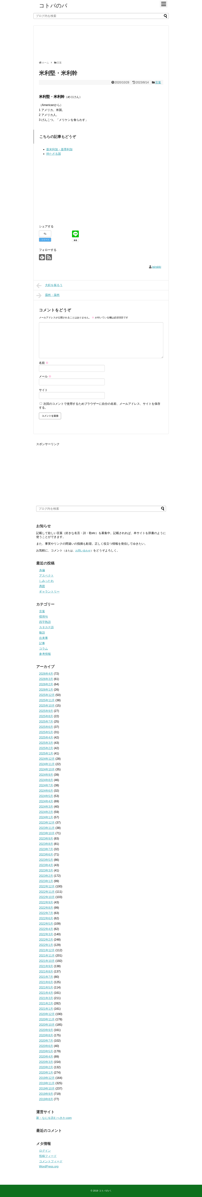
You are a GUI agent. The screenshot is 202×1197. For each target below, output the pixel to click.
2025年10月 (47, 705)
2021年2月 (46, 1003)
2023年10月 (47, 833)
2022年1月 (46, 944)
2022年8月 (46, 907)
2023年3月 (46, 870)
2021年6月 (46, 982)
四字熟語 (45, 622)
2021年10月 (47, 960)
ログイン (45, 1150)
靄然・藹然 (48, 295)
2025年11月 (47, 700)
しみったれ (46, 580)
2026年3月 (46, 679)
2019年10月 (47, 1088)
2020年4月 (46, 1056)
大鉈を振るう (49, 285)
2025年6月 (46, 726)
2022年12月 (47, 886)
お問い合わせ (83, 550)
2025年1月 (46, 753)
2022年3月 (46, 934)
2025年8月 (46, 716)
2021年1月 (46, 1008)
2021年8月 (46, 971)
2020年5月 (46, 1051)
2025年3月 (46, 742)
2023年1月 (46, 881)
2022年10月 (47, 897)
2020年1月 (46, 1072)
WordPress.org (48, 1166)
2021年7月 (46, 976)
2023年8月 (46, 843)
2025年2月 (46, 748)
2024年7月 (46, 785)
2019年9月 (46, 1093)
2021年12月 (47, 950)
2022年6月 (46, 918)
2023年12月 (47, 822)
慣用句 (43, 616)
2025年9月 (46, 710)
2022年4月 (46, 929)
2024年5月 (46, 796)
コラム (43, 648)
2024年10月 (47, 769)
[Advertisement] (100, 45)
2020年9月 (46, 1030)
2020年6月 (46, 1046)
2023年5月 (46, 859)
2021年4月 (46, 992)
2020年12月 (47, 1014)
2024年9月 (46, 774)
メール (45, 376)
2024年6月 (46, 790)
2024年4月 (46, 801)
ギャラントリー (49, 591)
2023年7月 (46, 849)
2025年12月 (47, 695)
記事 (42, 643)
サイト (43, 390)
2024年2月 (46, 812)
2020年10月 (47, 1024)
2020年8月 (46, 1035)
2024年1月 (46, 817)
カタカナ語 (46, 627)
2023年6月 (46, 854)
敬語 (42, 632)
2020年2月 (46, 1067)
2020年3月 (46, 1061)
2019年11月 (47, 1083)
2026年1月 (46, 689)
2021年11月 (47, 955)
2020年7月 (46, 1040)
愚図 (42, 586)
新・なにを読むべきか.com (54, 1117)
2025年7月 (46, 721)
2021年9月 (46, 966)
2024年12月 (47, 758)
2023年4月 (46, 865)
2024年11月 (47, 764)
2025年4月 (46, 737)
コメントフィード (51, 1161)
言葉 (158, 82)
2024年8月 (46, 780)
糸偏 (42, 570)
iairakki (156, 266)
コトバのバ (53, 6)
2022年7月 (46, 913)
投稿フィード (48, 1156)
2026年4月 (46, 673)
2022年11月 (47, 891)
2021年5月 (46, 987)
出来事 (43, 637)
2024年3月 (46, 806)
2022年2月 (46, 939)
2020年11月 (47, 1019)
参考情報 (45, 653)
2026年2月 (46, 684)
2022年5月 (46, 923)
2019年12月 (47, 1077)
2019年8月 (46, 1099)
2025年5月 (46, 732)
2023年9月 (46, 838)
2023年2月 (46, 875)
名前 (43, 362)
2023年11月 (47, 827)
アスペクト (46, 575)
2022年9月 (46, 902)
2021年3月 (46, 998)
